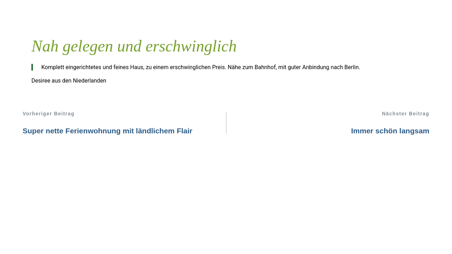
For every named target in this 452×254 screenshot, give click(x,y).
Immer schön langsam (390, 131)
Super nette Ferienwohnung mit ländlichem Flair (107, 131)
